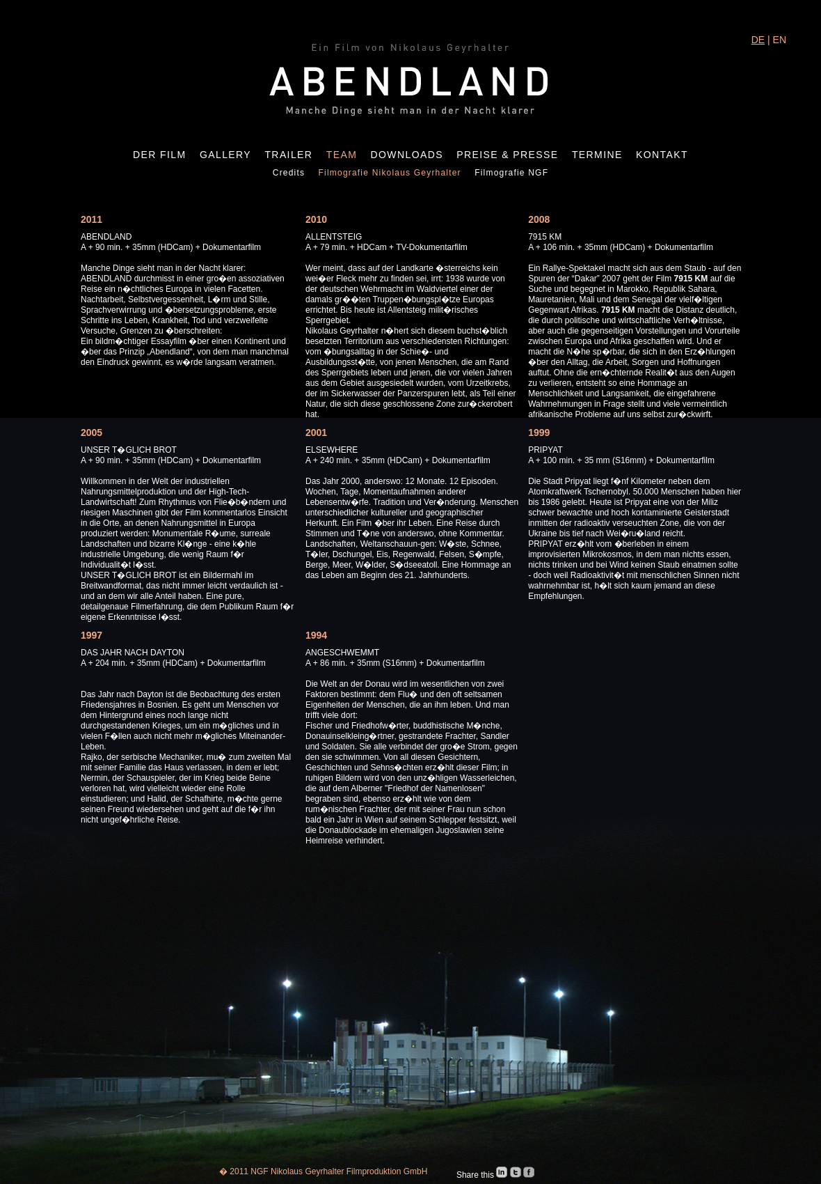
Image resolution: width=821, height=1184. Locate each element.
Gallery (225, 154)
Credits (289, 173)
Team (342, 154)
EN (779, 39)
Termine (597, 154)
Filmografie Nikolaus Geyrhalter (390, 173)
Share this (476, 1175)
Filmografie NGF (511, 173)
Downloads (407, 154)
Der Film (159, 154)
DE (758, 39)
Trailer (288, 154)
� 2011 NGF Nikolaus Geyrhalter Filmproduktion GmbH (323, 1171)
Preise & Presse (507, 154)
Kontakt (662, 154)
